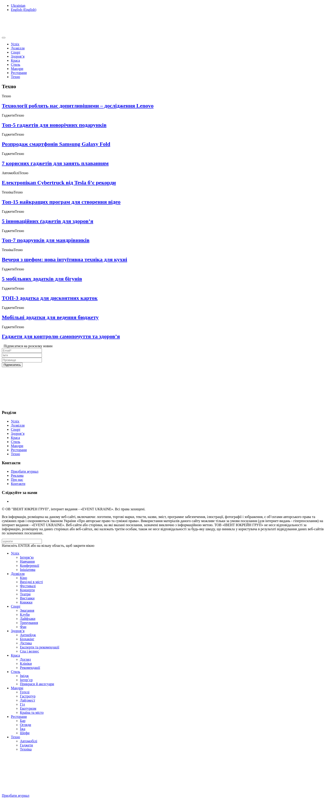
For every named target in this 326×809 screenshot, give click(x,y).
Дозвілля (18, 48)
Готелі (24, 692)
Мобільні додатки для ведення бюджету (50, 317)
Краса (15, 60)
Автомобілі (28, 741)
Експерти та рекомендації (39, 647)
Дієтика (26, 643)
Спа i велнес (29, 651)
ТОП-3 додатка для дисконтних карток (50, 298)
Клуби (25, 614)
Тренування (29, 623)
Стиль (15, 64)
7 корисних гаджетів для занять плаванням (55, 163)
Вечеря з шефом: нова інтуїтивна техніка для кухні (64, 259)
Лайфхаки (27, 619)
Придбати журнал (24, 471)
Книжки (26, 602)
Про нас (17, 479)
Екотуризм (28, 708)
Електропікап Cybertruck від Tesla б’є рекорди (59, 183)
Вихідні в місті (31, 582)
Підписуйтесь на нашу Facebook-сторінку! (35, 803)
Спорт (15, 52)
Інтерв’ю (27, 557)
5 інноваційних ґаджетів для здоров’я (47, 221)
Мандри (17, 69)
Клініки (26, 663)
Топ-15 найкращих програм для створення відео (61, 202)
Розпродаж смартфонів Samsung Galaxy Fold (56, 144)
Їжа (22, 729)
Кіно (23, 578)
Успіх (15, 44)
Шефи (24, 733)
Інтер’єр (26, 680)
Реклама (17, 475)
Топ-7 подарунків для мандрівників (45, 240)
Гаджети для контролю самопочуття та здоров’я (61, 336)
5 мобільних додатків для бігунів (42, 279)
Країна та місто (32, 712)
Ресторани (19, 73)
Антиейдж (28, 635)
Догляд (25, 659)
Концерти (27, 590)
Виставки (27, 598)
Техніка (26, 749)
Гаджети (26, 745)
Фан (23, 627)
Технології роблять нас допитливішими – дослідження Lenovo (77, 106)
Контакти (18, 484)
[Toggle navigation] (3, 37)
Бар (22, 721)
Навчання (27, 561)
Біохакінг (27, 639)
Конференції (29, 565)
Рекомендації (30, 668)
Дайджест (27, 700)
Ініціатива (27, 570)
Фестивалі (28, 586)
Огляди (25, 725)
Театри (25, 594)
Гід (22, 704)
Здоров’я (17, 56)
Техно (15, 77)
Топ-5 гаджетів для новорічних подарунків (54, 125)
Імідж (24, 676)
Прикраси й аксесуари (37, 684)
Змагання (27, 610)
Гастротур (28, 696)
